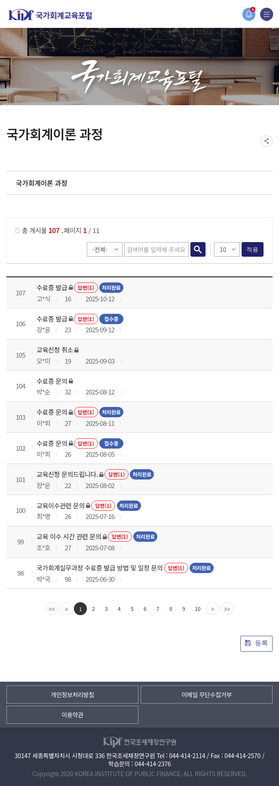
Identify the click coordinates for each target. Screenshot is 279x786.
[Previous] (66, 608)
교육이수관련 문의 (61, 505)
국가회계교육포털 (50, 15)
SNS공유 (267, 141)
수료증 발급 (52, 287)
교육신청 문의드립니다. (67, 474)
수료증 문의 (52, 380)
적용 (252, 249)
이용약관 (72, 714)
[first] (52, 608)
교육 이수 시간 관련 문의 (69, 536)
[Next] (212, 608)
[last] (227, 608)
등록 (256, 642)
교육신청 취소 (55, 349)
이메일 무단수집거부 (206, 694)
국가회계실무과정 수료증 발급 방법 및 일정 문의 (99, 567)
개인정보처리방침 (72, 694)
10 (197, 608)
